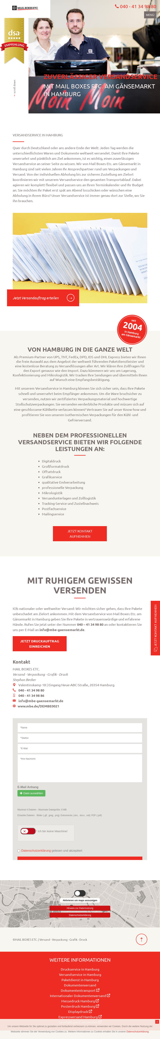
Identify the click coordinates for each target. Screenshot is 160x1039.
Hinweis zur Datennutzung (80, 908)
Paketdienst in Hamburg (80, 980)
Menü (150, 14)
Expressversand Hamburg (80, 1017)
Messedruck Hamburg (80, 1001)
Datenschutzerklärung (80, 915)
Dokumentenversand (80, 985)
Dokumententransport (80, 990)
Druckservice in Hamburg (80, 969)
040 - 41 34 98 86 (31, 695)
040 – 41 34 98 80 (90, 624)
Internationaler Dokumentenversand (80, 996)
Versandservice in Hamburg (80, 974)
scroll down (14, 88)
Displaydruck (80, 1011)
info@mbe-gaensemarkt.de (61, 629)
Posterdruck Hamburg (80, 1006)
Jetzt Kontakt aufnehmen (155, 628)
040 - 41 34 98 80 (31, 690)
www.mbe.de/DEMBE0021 (38, 706)
